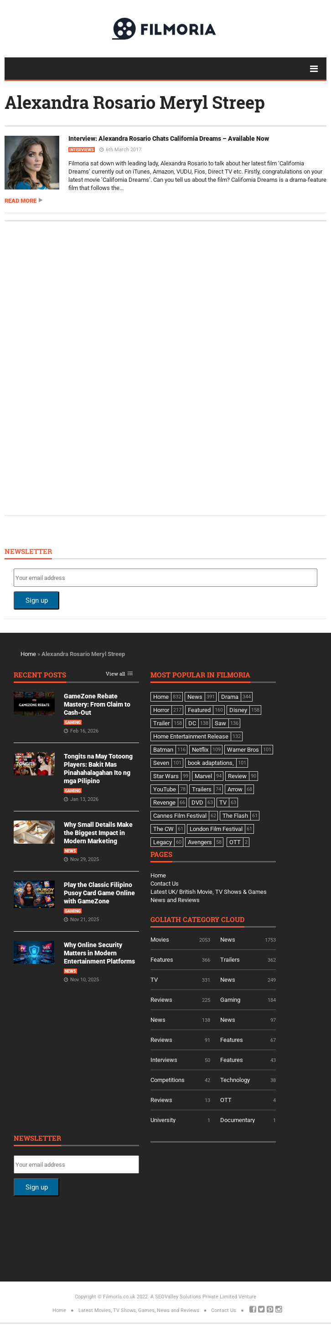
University (163, 1120)
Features (161, 960)
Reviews (161, 1000)
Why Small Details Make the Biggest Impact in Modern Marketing (98, 833)
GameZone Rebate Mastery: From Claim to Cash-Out (97, 704)
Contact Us (164, 883)
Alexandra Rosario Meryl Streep (135, 102)
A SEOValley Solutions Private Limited (193, 1297)
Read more (20, 201)
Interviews (81, 150)
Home (28, 654)
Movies (159, 940)
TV (154, 980)
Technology (235, 1080)
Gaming (73, 722)
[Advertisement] (82, 367)
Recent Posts (40, 675)
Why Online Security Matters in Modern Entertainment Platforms (99, 953)
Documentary (237, 1120)
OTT (226, 1100)
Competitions (167, 1080)
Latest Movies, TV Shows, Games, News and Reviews (138, 1310)
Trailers (230, 960)
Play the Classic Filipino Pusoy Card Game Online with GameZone (99, 893)
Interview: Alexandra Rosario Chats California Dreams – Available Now (168, 138)
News (70, 851)
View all (115, 674)
